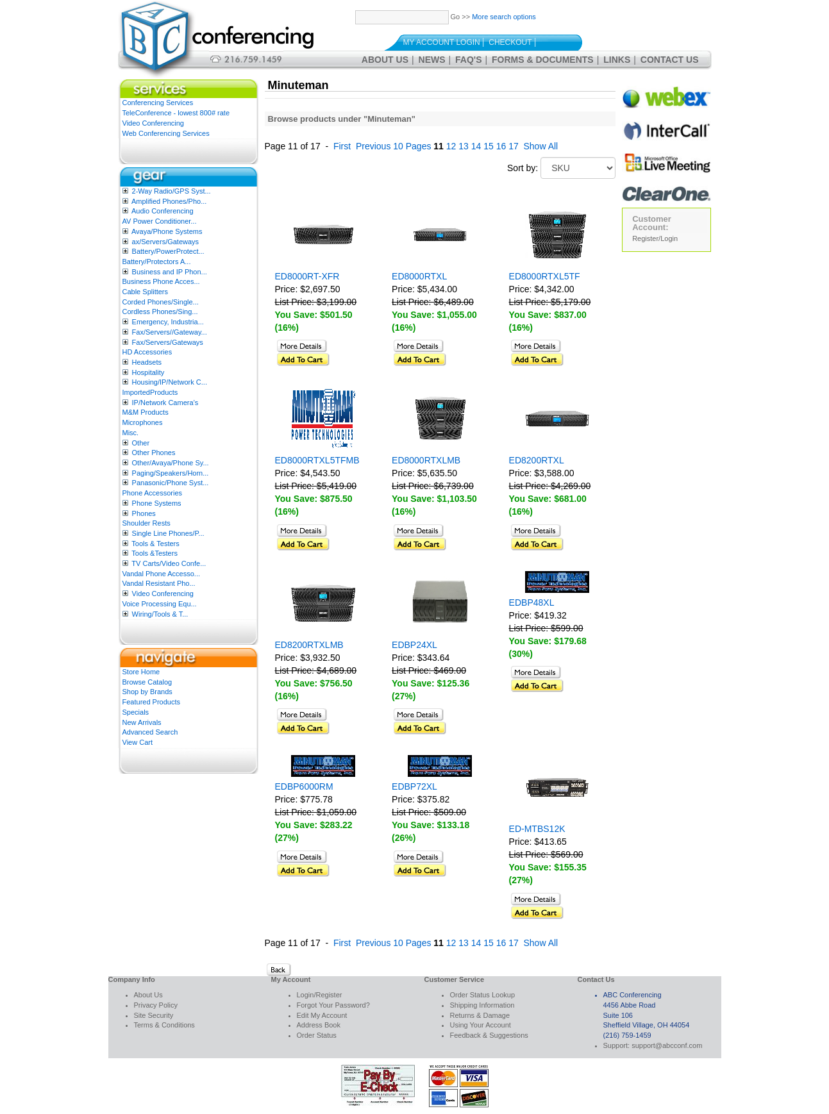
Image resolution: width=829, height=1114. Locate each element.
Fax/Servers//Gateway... (169, 332)
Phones (144, 513)
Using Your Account (480, 1025)
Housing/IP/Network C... (169, 382)
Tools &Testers (154, 553)
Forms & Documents (543, 59)
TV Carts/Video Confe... (168, 563)
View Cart (137, 742)
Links (616, 59)
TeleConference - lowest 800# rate (176, 113)
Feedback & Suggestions (489, 1035)
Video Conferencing (153, 123)
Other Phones (154, 452)
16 (501, 146)
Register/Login (655, 238)
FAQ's (468, 59)
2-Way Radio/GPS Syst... (171, 191)
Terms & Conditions (164, 1025)
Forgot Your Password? (333, 1005)
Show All (541, 146)
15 (488, 146)
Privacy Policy (156, 1005)
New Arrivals (142, 722)
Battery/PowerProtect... (168, 251)
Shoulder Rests (146, 523)
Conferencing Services (158, 102)
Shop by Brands (147, 691)
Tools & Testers (155, 543)
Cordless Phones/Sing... (160, 311)
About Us (385, 59)
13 (463, 146)
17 (513, 146)
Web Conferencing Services (166, 133)
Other (141, 443)
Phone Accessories (152, 493)
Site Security (154, 1015)
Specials (135, 712)
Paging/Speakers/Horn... (170, 473)
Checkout (510, 42)
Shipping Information (482, 1005)
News (432, 59)
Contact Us (670, 59)
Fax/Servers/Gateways (167, 342)
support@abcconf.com (667, 1045)
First (342, 146)
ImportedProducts (150, 392)
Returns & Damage (480, 1015)
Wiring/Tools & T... (160, 614)
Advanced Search (150, 732)
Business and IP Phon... (169, 272)
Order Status (317, 1035)
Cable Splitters (145, 291)
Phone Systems (156, 503)
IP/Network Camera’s (165, 402)
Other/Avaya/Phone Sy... (170, 463)
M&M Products (145, 412)
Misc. (130, 432)
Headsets (147, 362)
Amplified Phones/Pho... (168, 201)
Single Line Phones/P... (168, 533)
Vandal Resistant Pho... (159, 583)
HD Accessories (147, 352)
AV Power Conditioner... (159, 221)
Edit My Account (322, 1015)
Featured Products (151, 702)
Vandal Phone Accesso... (161, 574)
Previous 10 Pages (393, 146)
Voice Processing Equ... (159, 604)
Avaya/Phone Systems (166, 231)
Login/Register (319, 995)
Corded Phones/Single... (160, 302)
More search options (504, 17)
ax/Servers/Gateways (165, 241)
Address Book (318, 1025)
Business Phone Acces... (161, 281)
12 (451, 146)
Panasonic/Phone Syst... (170, 482)
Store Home (141, 672)
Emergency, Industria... (168, 322)
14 (476, 146)
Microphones (142, 422)
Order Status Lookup (482, 995)
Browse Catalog (147, 682)
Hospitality (148, 372)
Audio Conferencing (162, 211)
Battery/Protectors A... (156, 261)
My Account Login (441, 42)
